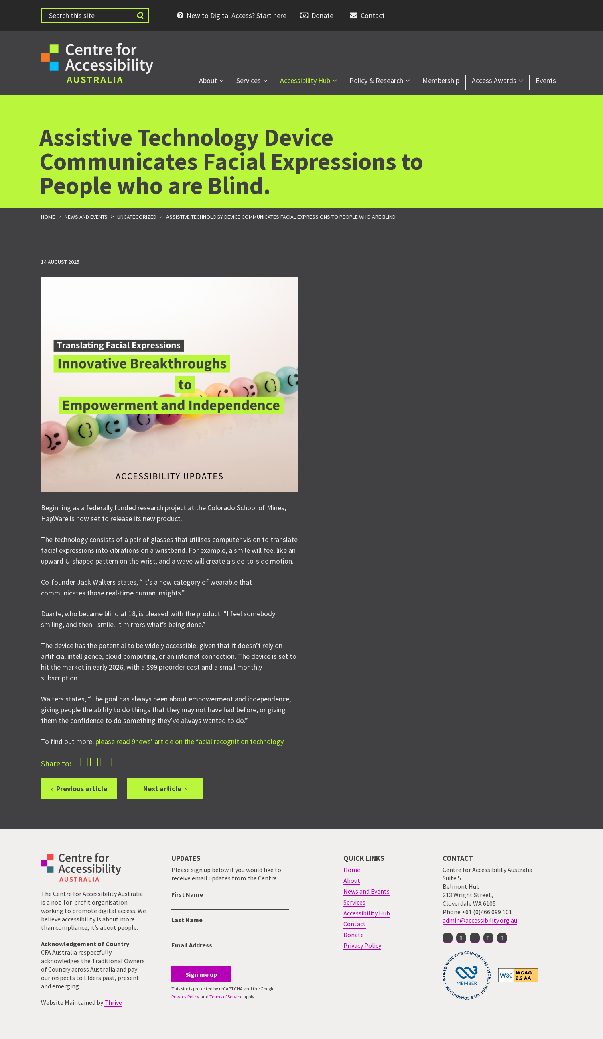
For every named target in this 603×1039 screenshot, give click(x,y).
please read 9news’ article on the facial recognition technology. (190, 741)
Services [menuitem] (248, 80)
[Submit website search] (140, 15)
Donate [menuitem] (322, 15)
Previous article (81, 788)
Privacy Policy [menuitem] (362, 945)
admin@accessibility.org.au (480, 920)
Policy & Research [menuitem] (376, 80)
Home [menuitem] (351, 870)
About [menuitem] (208, 80)
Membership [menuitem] (440, 80)
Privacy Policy (185, 997)
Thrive (113, 1002)
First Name (187, 894)
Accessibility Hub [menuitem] (305, 80)
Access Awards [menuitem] (494, 80)
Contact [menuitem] (373, 15)
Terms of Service (225, 997)
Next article (162, 788)
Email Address (191, 945)
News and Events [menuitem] (366, 891)
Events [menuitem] (546, 80)
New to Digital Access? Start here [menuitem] (236, 15)
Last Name (187, 920)
